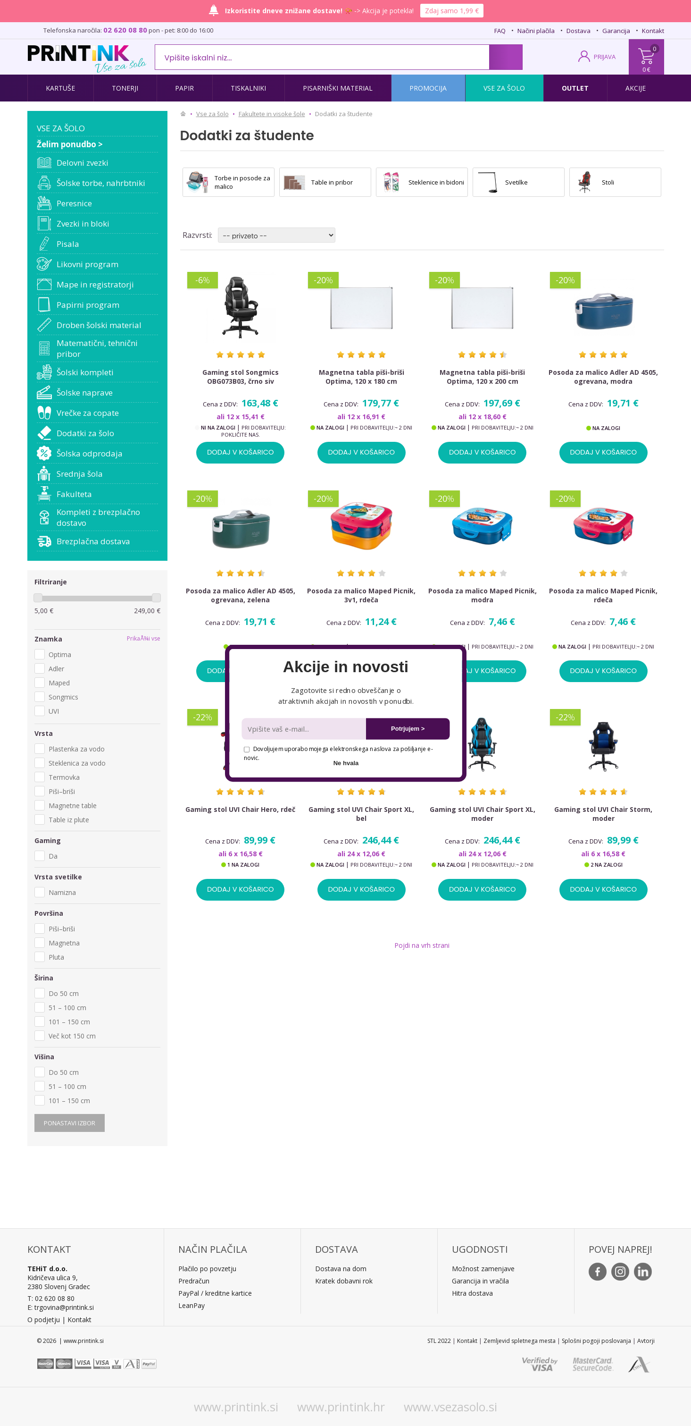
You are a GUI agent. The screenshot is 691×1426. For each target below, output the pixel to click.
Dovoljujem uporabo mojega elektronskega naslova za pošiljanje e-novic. (338, 753)
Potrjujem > (408, 728)
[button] (345, 667)
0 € (646, 69)
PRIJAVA (605, 56)
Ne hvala (345, 762)
